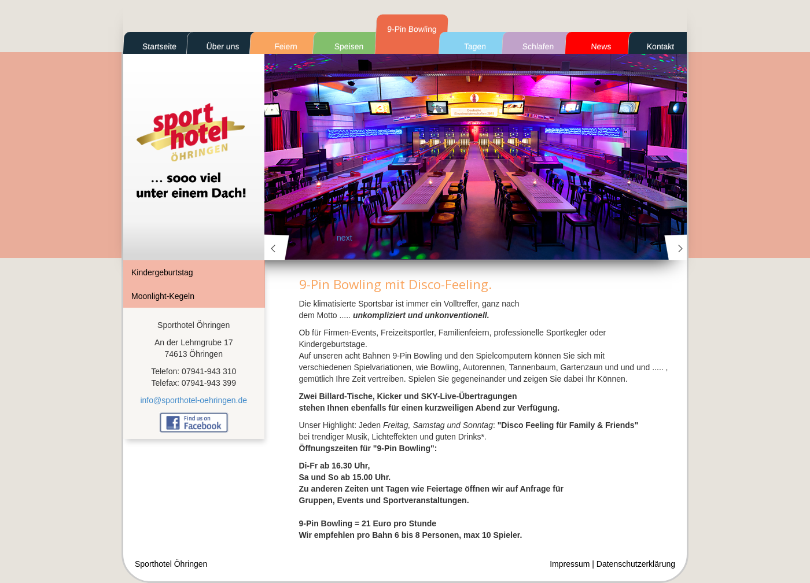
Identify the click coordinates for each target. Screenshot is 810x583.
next (677, 247)
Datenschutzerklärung (636, 564)
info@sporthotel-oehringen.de (193, 400)
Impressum (570, 564)
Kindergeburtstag (162, 272)
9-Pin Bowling (412, 29)
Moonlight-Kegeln (162, 296)
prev (277, 247)
